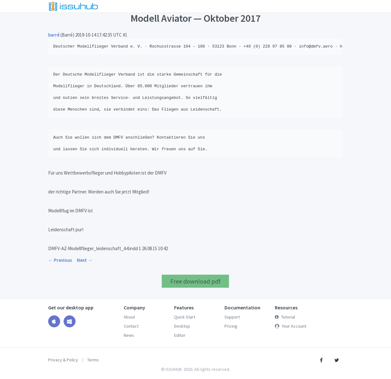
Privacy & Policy (63, 360)
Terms (93, 360)
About (129, 317)
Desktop (182, 326)
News (129, 335)
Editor (179, 335)
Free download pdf (195, 281)
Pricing (230, 326)
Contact (131, 326)
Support (232, 317)
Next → (85, 260)
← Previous (60, 260)
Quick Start (184, 317)
